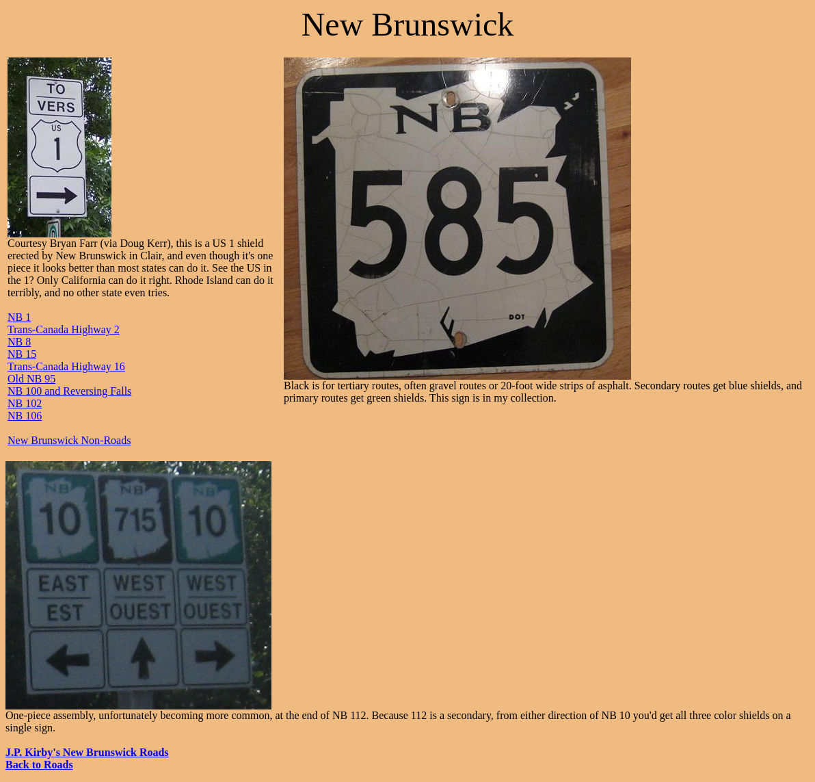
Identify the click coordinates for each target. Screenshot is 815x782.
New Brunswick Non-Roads (69, 440)
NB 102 (25, 403)
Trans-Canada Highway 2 (64, 329)
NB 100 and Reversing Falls (69, 391)
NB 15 (22, 354)
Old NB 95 (31, 379)
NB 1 (19, 317)
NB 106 (25, 415)
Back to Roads (39, 764)
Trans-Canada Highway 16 (66, 366)
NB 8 (19, 342)
